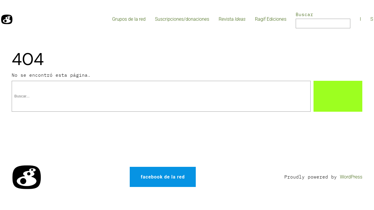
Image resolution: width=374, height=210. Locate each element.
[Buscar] (338, 96)
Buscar (304, 14)
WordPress (351, 177)
